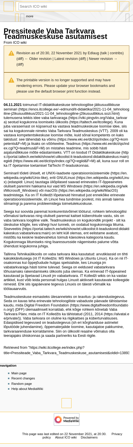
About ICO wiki (66, 437)
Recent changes (23, 378)
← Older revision (37, 59)
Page (17, 16)
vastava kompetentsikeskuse (27, 135)
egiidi (8, 161)
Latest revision (66, 59)
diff (20, 59)
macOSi (51, 191)
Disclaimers (89, 437)
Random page (21, 383)
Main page (19, 373)
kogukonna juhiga (33, 246)
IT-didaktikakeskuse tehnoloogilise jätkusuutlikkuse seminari (62, 107)
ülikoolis (62, 122)
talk (104, 53)
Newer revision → (103, 59)
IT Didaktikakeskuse (104, 152)
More (29, 16)
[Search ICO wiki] (62, 6)
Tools (127, 16)
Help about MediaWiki (27, 388)
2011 (89, 314)
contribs (116, 53)
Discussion (22, 16)
